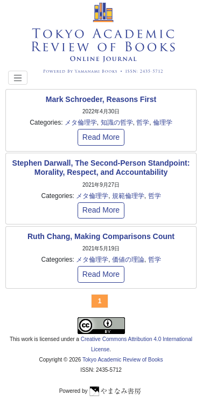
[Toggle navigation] (17, 78)
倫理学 (162, 122)
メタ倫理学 (81, 122)
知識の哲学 (117, 122)
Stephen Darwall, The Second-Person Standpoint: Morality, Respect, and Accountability (101, 167)
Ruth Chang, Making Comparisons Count (101, 236)
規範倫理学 (128, 196)
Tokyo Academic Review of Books (122, 360)
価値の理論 (128, 259)
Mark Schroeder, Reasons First (101, 99)
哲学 (142, 122)
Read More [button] (101, 137)
